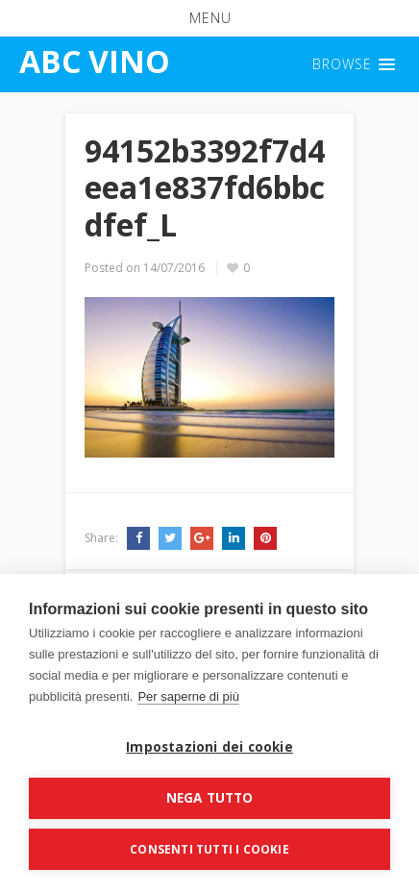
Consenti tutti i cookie (209, 849)
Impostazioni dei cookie (209, 747)
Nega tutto (210, 798)
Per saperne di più (188, 696)
